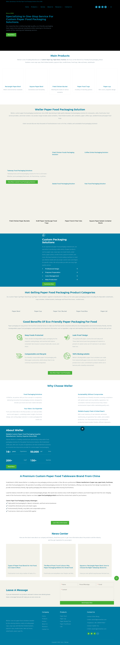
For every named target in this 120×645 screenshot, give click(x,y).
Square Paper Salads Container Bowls (100, 222)
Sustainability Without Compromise (90, 394)
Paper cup (107, 86)
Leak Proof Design (80, 335)
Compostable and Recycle (35, 354)
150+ (33, 460)
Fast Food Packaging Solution (95, 184)
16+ (8, 451)
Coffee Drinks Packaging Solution (96, 152)
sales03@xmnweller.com (98, 619)
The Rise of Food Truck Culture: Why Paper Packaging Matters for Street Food (58, 567)
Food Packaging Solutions (33, 394)
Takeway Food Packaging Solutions (19, 170)
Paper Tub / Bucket (60, 311)
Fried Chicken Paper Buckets (19, 221)
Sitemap (66, 642)
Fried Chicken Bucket (60, 86)
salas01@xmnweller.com (98, 629)
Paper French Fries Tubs (73, 221)
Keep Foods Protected (34, 335)
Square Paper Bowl (36, 86)
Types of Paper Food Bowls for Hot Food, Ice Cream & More (22, 567)
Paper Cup (38, 311)
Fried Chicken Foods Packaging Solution (63, 153)
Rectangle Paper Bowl (13, 86)
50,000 (34, 451)
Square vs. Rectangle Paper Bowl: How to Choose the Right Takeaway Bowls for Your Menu (94, 567)
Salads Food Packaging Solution (63, 184)
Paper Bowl (16, 311)
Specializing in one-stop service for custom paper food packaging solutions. (29, 19)
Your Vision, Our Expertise (33, 408)
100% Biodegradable (81, 354)
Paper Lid (104, 311)
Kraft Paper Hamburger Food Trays (46, 222)
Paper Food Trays (83, 86)
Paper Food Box (82, 311)
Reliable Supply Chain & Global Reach (91, 411)
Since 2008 (10, 13)
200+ (9, 460)
